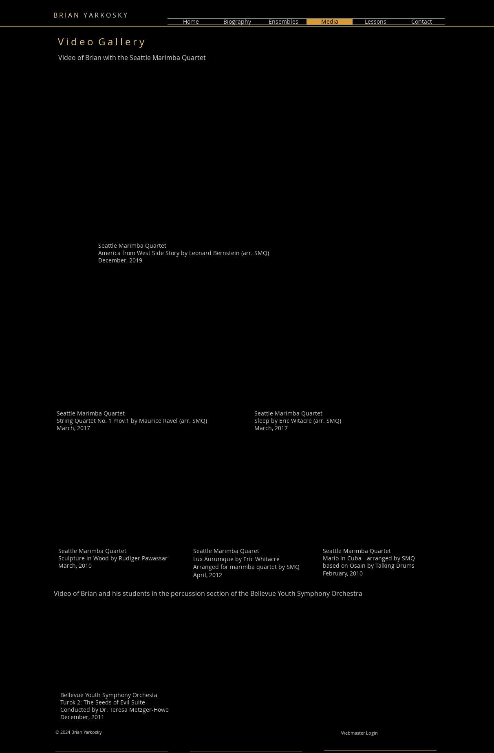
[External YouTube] (142, 352)
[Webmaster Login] (359, 733)
